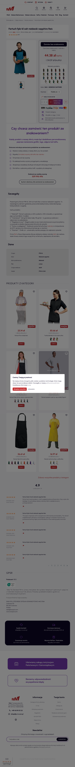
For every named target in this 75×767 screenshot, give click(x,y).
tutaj (29, 385)
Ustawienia (31, 389)
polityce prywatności (52, 383)
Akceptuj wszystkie (20, 389)
